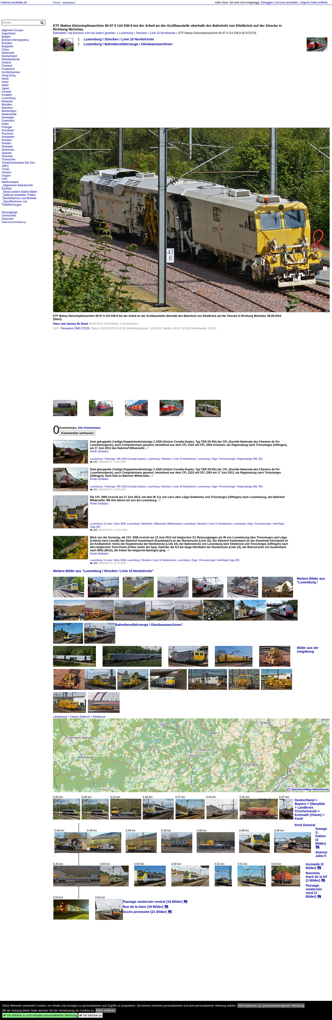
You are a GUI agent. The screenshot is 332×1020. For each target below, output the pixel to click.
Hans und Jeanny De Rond (70, 323)
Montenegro (9, 111)
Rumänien (8, 130)
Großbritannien (11, 72)
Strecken (141, 33)
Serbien (6, 143)
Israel (5, 82)
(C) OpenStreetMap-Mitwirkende (308, 789)
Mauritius (7, 107)
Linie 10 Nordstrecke (162, 33)
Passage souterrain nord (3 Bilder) (314, 891)
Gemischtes (9, 215)
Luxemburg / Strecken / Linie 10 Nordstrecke (119, 39)
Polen (5, 124)
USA (4, 178)
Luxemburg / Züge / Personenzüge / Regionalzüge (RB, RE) (230, 458)
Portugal (7, 127)
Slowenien (8, 149)
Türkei (5, 169)
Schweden (8, 136)
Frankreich (8, 69)
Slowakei (7, 146)
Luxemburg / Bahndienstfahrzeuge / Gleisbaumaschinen (128, 44)
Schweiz (7, 140)
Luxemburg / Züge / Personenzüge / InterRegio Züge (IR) (208, 560)
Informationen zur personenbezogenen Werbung (271, 1005)
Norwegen (8, 117)
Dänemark (8, 52)
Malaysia (7, 101)
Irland (5, 78)
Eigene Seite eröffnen (314, 2)
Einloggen (267, 2)
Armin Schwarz (99, 451)
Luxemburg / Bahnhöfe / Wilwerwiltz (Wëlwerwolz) (154, 523)
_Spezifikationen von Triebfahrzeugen (14, 203)
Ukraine (6, 172)
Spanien (7, 153)
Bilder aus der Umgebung (308, 649)
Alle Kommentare (89, 427)
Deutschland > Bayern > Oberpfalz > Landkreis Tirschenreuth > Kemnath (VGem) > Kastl (310, 809)
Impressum (69, 2)
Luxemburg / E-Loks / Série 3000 (108, 523)
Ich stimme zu (90, 1015)
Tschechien (8, 159)
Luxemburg (126, 33)
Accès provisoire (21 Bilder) (145, 912)
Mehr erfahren (106, 1010)
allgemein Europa (12, 30)
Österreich (8, 120)
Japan (5, 88)
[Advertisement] (190, 86)
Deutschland (9, 56)
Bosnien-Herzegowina (15, 40)
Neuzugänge (9, 212)
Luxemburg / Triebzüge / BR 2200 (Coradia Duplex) (118, 458)
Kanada (6, 91)
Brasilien (7, 43)
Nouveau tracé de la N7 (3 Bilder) (316, 876)
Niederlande (9, 114)
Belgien (6, 36)
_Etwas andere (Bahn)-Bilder (19, 191)
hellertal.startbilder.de (14, 2)
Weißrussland (10, 182)
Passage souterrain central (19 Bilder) (152, 901)
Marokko (7, 104)
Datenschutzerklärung (14, 222)
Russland (7, 133)
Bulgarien (7, 46)
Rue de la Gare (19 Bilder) (143, 907)
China (5, 49)
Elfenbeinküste (11, 59)
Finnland (7, 65)
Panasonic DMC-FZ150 (75, 328)
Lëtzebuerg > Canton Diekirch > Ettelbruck (79, 716)
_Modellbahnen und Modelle (19, 198)
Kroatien (7, 94)
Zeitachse (8, 218)
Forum (56, 2)
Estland (6, 62)
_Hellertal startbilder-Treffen (19, 195)
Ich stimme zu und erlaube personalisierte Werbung (40, 1015)
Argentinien (9, 33)
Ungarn (6, 175)
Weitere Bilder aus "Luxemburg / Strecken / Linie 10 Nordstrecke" (103, 571)
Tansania (7, 156)
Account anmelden (286, 2)
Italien (5, 85)
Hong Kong (8, 75)
